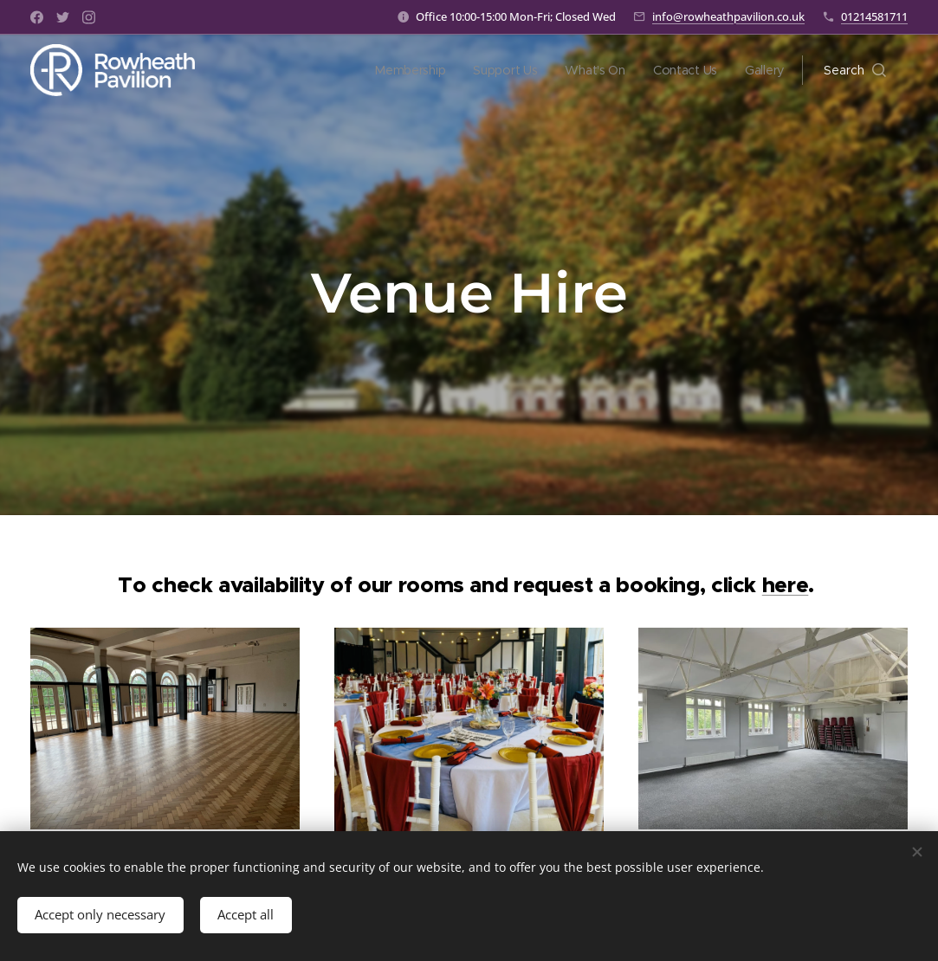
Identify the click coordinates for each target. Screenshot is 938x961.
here (785, 584)
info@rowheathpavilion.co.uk (728, 16)
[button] (855, 70)
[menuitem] (409, 70)
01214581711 (874, 16)
